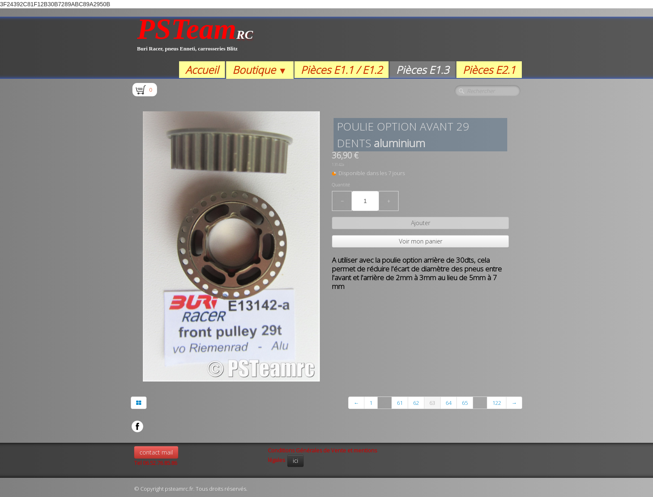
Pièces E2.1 (489, 70)
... (384, 403)
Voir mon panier (420, 241)
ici (295, 460)
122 (496, 403)
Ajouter (420, 223)
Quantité (341, 185)
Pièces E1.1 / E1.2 (341, 70)
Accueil (202, 70)
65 (465, 403)
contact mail (156, 452)
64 (448, 403)
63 (432, 403)
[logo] (195, 39)
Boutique (259, 70)
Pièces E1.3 (422, 70)
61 (400, 403)
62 (416, 403)
